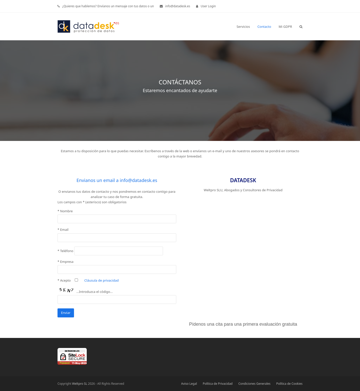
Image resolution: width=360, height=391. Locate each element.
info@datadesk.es (177, 6)
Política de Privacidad (217, 383)
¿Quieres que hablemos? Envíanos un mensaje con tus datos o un (108, 6)
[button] (301, 26)
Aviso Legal (189, 383)
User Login (208, 6)
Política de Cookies (289, 383)
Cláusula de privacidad (101, 280)
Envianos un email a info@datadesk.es (116, 180)
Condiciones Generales (254, 383)
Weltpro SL (79, 383)
